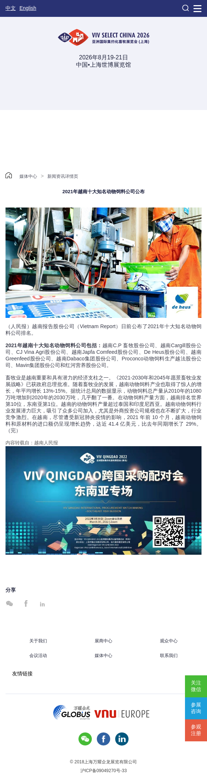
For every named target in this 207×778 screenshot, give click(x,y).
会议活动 (38, 655)
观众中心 (169, 640)
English (27, 8)
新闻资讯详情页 (62, 176)
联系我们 (169, 655)
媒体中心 (28, 176)
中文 (11, 8)
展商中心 (103, 640)
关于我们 (38, 640)
